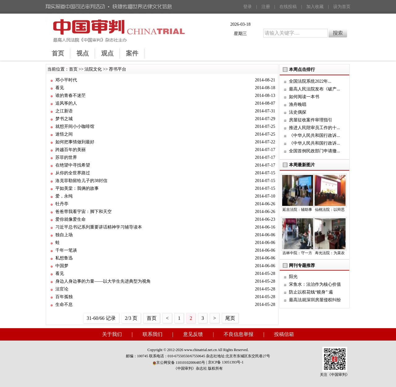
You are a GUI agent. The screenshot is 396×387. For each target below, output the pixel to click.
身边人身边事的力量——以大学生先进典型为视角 (103, 281)
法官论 (61, 289)
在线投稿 (288, 6)
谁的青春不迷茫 (70, 95)
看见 (59, 87)
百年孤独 (64, 296)
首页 (73, 69)
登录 (247, 6)
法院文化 (93, 69)
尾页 (230, 318)
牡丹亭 (61, 204)
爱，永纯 (64, 196)
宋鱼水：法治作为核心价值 (315, 284)
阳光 (293, 276)
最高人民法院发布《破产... (314, 89)
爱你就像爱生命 (70, 219)
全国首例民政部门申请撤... (314, 151)
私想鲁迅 (64, 258)
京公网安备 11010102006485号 (179, 362)
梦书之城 (64, 118)
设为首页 (342, 6)
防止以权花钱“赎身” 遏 (311, 292)
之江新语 (64, 111)
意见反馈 (193, 334)
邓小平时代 (66, 80)
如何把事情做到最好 (74, 142)
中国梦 (61, 265)
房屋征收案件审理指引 (310, 120)
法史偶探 (297, 112)
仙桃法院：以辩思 (330, 209)
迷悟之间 (64, 134)
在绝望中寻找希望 (72, 165)
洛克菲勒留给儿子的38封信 (81, 180)
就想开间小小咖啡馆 (74, 126)
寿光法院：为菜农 (330, 253)
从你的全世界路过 (72, 173)
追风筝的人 (66, 103)
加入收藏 (315, 6)
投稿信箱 (284, 334)
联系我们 (152, 334)
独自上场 (64, 235)
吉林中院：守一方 (297, 253)
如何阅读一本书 (304, 96)
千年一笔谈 (66, 250)
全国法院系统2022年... (310, 81)
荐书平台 (117, 69)
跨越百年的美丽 (70, 149)
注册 (265, 6)
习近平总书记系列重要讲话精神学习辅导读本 (98, 227)
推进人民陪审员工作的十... (314, 127)
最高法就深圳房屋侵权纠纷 (315, 300)
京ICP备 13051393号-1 (226, 362)
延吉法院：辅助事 (297, 209)
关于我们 (112, 334)
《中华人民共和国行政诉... (314, 135)
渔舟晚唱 (297, 104)
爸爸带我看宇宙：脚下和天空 (83, 211)
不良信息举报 (238, 334)
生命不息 (64, 304)
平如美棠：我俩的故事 (77, 188)
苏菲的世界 (66, 157)
